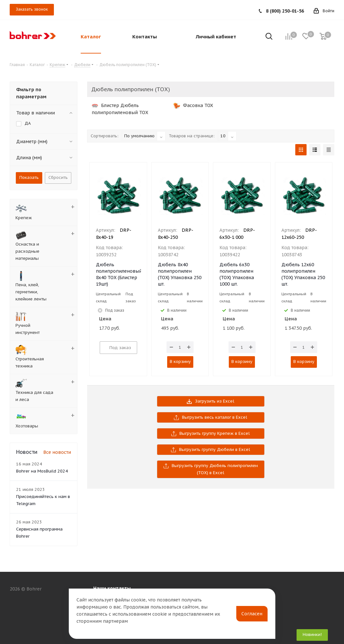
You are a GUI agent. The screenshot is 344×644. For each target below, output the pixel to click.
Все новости (57, 452)
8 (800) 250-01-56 (285, 11)
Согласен (251, 614)
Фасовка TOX (193, 105)
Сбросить (58, 177)
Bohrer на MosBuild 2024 (42, 471)
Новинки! (312, 634)
